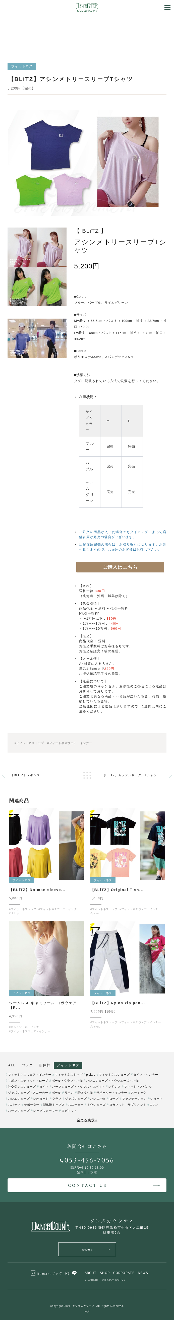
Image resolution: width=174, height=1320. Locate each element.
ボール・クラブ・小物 (67, 1080)
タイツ (44, 1086)
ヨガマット (69, 1111)
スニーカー (76, 1105)
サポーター (31, 1105)
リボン (69, 1092)
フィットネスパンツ (138, 1086)
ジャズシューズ (76, 1099)
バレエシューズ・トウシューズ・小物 (112, 1080)
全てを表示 (87, 1120)
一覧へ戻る (87, 775)
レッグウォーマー (45, 1111)
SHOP (105, 1273)
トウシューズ (96, 1105)
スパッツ (14, 1105)
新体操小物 (85, 1092)
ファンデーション (134, 1099)
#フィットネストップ (29, 743)
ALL (12, 1065)
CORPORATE (123, 1273)
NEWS (143, 1273)
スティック (138, 1092)
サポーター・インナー (111, 1092)
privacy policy (114, 1279)
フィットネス (68, 1065)
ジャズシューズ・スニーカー (28, 1092)
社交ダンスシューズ (22, 1086)
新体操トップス (54, 1105)
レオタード (41, 1099)
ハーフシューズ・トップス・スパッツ (78, 1086)
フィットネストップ (69, 1074)
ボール (56, 1092)
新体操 (44, 1065)
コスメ (154, 1105)
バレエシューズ (19, 1099)
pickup (90, 1074)
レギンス (114, 1086)
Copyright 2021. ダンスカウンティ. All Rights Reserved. (87, 1306)
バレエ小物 (98, 1099)
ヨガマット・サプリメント (127, 1105)
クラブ (57, 1099)
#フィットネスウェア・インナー (69, 743)
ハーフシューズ (19, 1111)
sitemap (91, 1279)
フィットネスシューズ (114, 1074)
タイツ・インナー (145, 1074)
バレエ (27, 1065)
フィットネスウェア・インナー (29, 1074)
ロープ (114, 1099)
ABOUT (91, 1273)
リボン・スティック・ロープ (28, 1080)
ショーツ (156, 1099)
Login (87, 1311)
